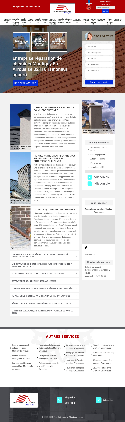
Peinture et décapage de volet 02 (109, 22)
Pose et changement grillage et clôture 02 (52, 21)
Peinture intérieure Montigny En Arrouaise (20, 357)
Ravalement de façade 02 (7, 20)
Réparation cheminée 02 (38, 20)
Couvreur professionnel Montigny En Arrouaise (101, 369)
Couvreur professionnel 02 (77, 20)
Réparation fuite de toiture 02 (60, 20)
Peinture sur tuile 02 (45, 20)
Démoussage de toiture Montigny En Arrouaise (74, 346)
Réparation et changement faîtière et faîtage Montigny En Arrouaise (49, 348)
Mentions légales (76, 417)
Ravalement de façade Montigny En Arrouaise (74, 369)
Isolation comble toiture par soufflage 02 (23, 23)
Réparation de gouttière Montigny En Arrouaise (101, 361)
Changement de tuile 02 (117, 20)
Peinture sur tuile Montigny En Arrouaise (102, 354)
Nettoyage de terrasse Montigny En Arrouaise (74, 354)
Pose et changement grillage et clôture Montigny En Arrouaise (20, 348)
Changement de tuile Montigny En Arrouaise (47, 357)
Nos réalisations (25, 83)
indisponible (17, 6)
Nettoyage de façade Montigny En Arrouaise (74, 361)
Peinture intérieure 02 (30, 20)
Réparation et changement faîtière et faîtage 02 (16, 22)
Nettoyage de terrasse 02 (93, 21)
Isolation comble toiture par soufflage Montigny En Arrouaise (21, 366)
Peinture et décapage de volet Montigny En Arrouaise (48, 366)
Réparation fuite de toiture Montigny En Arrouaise (102, 346)
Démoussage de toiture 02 (101, 20)
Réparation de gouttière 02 (68, 21)
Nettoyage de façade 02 (86, 20)
